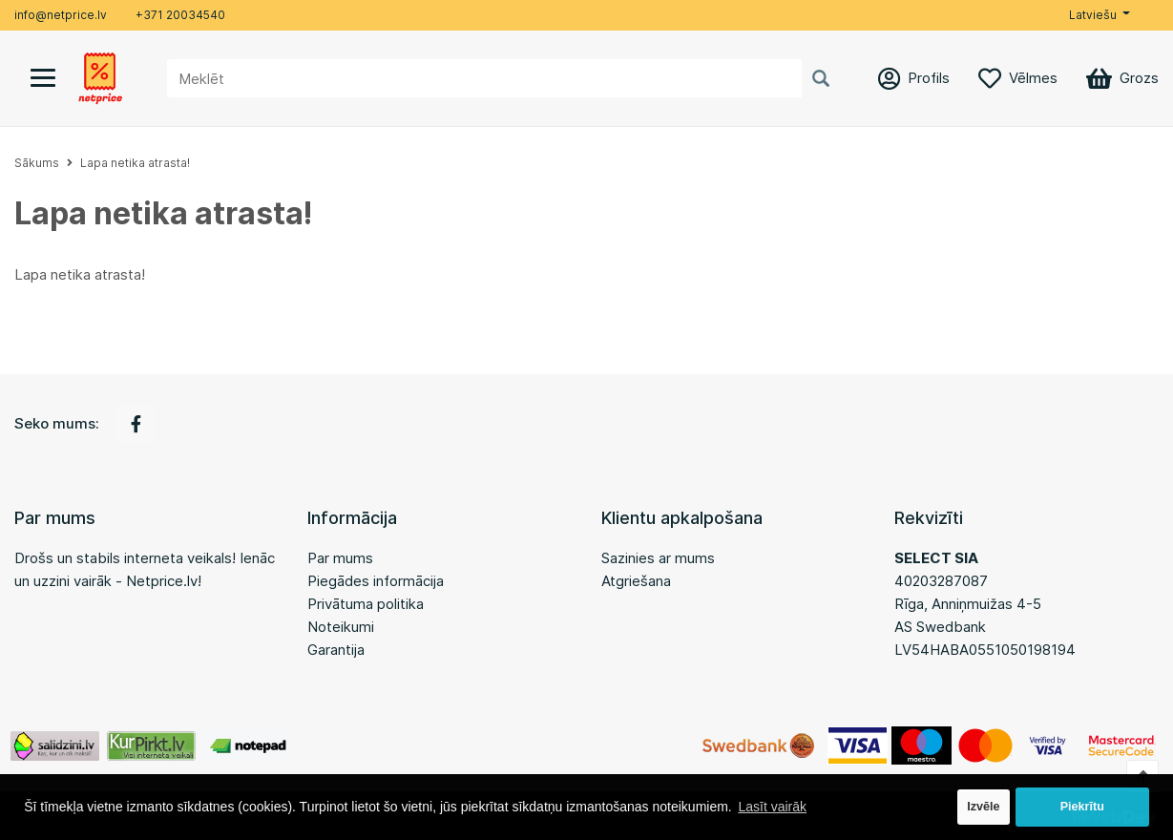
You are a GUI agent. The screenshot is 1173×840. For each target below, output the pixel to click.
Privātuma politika (365, 604)
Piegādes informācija (375, 581)
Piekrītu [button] (1082, 806)
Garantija (336, 649)
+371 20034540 (180, 15)
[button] (1099, 15)
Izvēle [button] (983, 806)
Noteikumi (340, 627)
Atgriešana (636, 581)
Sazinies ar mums (658, 558)
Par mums (340, 558)
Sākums (36, 163)
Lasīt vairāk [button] (772, 806)
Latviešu (1093, 15)
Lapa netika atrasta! (135, 163)
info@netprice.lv (60, 15)
